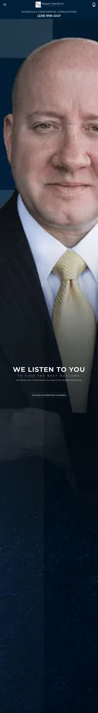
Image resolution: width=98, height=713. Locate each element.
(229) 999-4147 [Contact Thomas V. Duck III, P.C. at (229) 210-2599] (49, 16)
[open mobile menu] (5, 4)
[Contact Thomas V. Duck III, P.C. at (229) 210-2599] (94, 4)
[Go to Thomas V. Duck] (49, 4)
